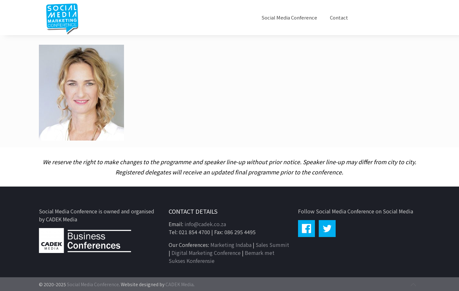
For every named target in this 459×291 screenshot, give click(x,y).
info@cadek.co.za (205, 224)
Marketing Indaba (230, 245)
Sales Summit (272, 245)
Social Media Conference (93, 284)
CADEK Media (179, 284)
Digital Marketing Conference (206, 253)
